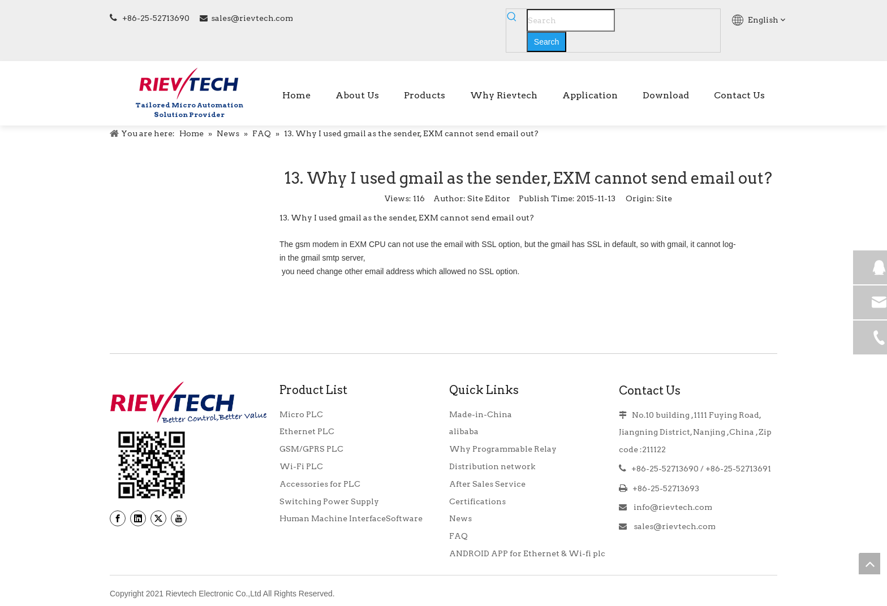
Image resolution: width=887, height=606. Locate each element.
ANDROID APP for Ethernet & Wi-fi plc (527, 553)
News (460, 518)
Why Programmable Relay (503, 448)
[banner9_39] (151, 465)
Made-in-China (480, 414)
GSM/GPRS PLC (311, 448)
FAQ (458, 535)
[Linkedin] (138, 518)
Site (664, 198)
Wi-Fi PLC (301, 466)
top (869, 563)
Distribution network (492, 466)
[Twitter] (158, 518)
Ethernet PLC (306, 431)
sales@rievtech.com (252, 18)
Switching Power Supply (329, 501)
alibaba (464, 431)
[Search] (571, 20)
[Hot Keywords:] (546, 42)
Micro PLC (301, 414)
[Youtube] (179, 518)
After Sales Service (487, 483)
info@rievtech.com (672, 507)
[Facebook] (118, 518)
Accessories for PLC (319, 483)
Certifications (477, 501)
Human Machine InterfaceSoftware (351, 518)
